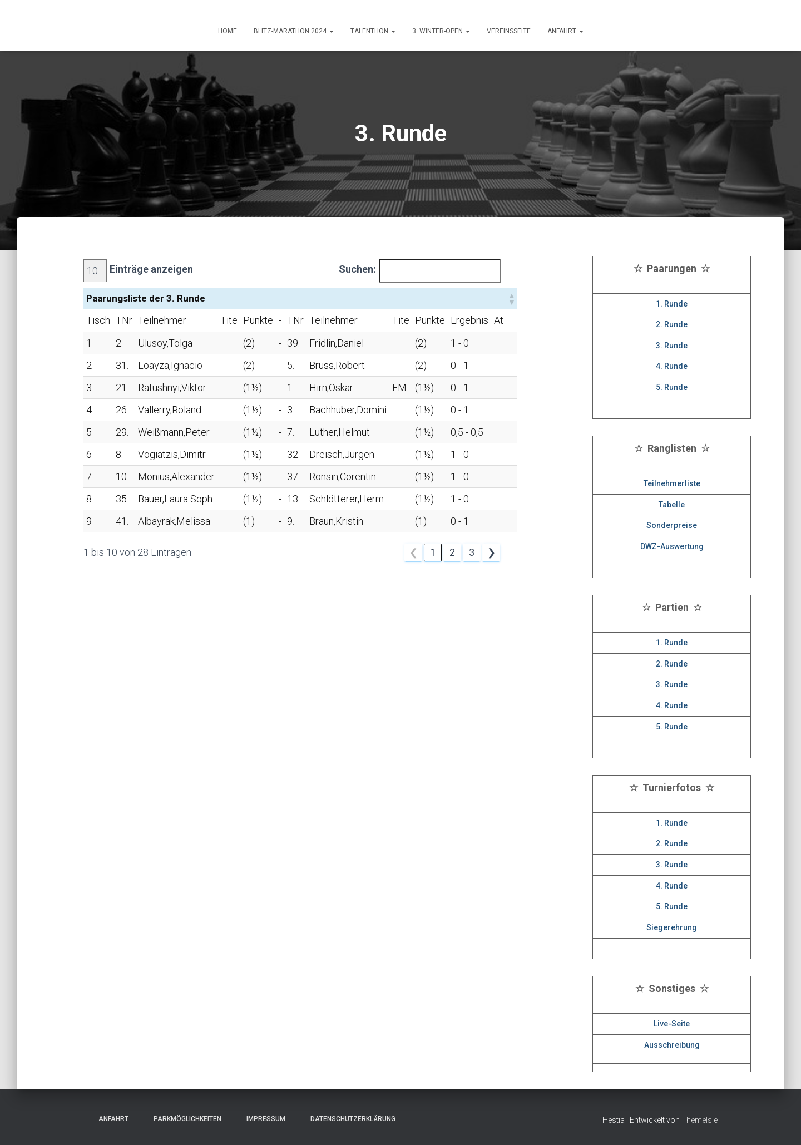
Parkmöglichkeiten (184, 1119)
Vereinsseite (509, 31)
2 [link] (452, 552)
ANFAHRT (565, 31)
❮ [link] (413, 552)
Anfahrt (110, 1119)
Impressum (262, 1119)
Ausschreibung (672, 1044)
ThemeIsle (699, 1120)
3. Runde (672, 345)
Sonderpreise (671, 525)
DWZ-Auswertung (672, 546)
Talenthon (372, 31)
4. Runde (672, 366)
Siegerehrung (671, 927)
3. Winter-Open (441, 31)
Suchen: (357, 269)
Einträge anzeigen (151, 269)
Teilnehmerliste (672, 483)
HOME (227, 31)
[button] (511, 298)
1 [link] (433, 552)
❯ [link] (491, 552)
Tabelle (672, 504)
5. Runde (672, 387)
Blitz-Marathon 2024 (294, 31)
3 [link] (471, 552)
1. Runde (672, 303)
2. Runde (672, 324)
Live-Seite (672, 1023)
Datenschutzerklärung (349, 1119)
